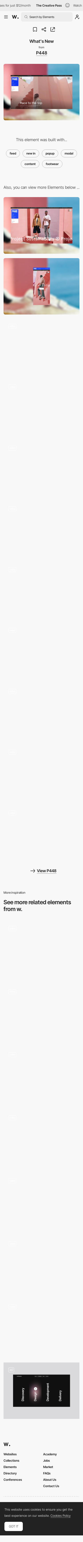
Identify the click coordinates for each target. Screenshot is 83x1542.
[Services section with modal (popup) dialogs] (41, 1390)
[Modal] (41, 1012)
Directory (10, 1473)
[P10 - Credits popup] (41, 949)
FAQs (46, 1473)
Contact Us (51, 1486)
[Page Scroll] (41, 347)
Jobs (46, 1460)
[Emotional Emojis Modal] (41, 1327)
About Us (49, 1479)
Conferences (13, 1479)
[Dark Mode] (41, 651)
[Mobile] (41, 286)
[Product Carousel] (41, 408)
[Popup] (41, 1201)
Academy (50, 1454)
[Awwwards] (15, 17)
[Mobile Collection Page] (41, 712)
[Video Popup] (41, 1264)
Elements (10, 1467)
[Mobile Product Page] (41, 834)
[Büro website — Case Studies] (41, 1138)
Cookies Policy (60, 1515)
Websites (10, 1454)
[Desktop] (41, 225)
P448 (41, 53)
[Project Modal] (41, 1075)
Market (48, 1467)
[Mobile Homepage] (41, 773)
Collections (11, 1460)
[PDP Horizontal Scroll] (41, 529)
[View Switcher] (41, 590)
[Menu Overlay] (41, 468)
